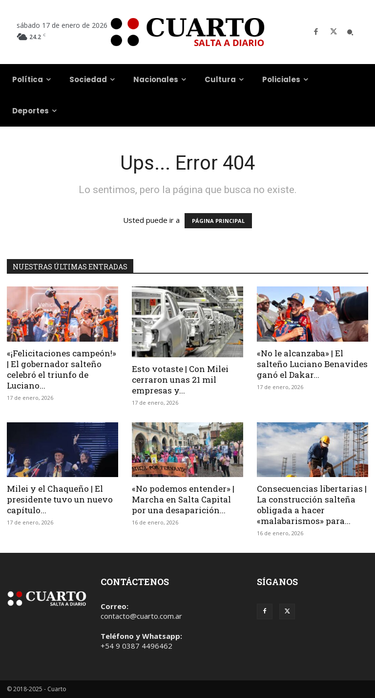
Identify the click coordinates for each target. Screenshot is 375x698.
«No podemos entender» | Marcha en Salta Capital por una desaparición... (183, 499)
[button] (350, 32)
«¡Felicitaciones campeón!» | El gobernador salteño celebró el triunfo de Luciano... (61, 369)
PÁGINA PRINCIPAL (218, 220)
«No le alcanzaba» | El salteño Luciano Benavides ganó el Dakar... (312, 364)
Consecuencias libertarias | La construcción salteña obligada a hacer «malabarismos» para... (312, 504)
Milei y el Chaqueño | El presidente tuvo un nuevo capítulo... (60, 499)
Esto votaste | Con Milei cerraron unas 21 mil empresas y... (180, 379)
